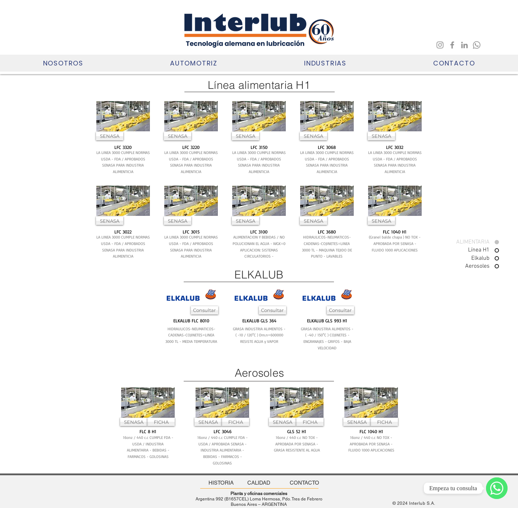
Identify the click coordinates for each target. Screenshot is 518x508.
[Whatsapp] (476, 45)
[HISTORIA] (221, 482)
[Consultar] (204, 310)
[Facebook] (452, 45)
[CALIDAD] (259, 482)
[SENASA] (109, 136)
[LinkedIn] (464, 45)
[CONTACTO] (304, 482)
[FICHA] (161, 422)
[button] (63, 63)
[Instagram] (440, 45)
